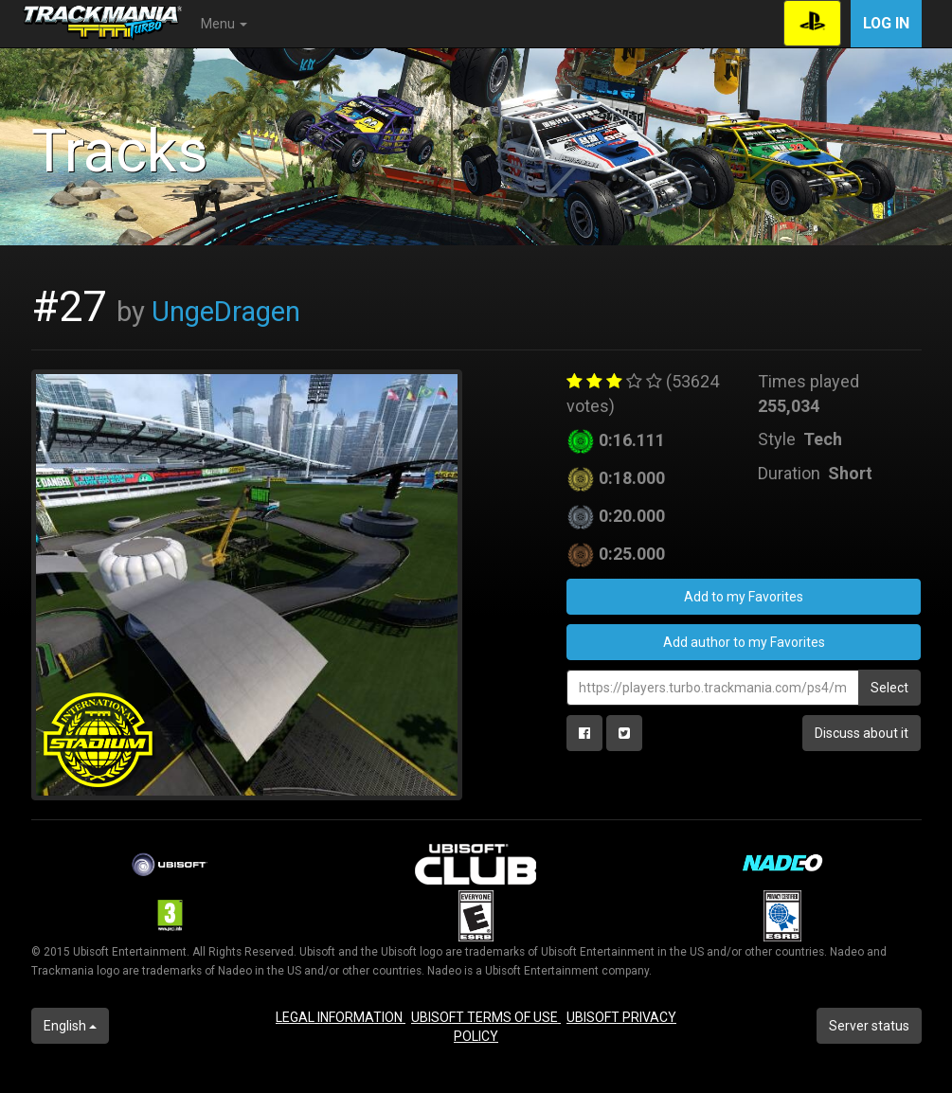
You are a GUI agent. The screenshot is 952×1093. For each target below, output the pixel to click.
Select (889, 687)
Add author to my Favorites (744, 642)
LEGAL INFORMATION (340, 1017)
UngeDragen (226, 312)
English (70, 1025)
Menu (224, 23)
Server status (869, 1025)
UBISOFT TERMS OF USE (486, 1017)
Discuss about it (861, 733)
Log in (886, 23)
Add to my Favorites (743, 596)
